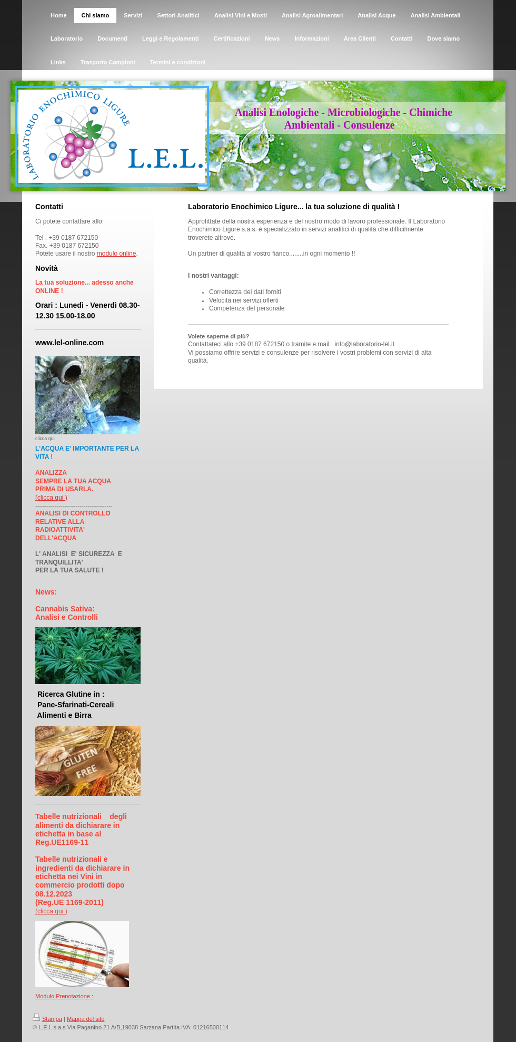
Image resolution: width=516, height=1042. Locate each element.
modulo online (116, 253)
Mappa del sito (86, 1019)
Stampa (47, 1019)
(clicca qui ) (51, 497)
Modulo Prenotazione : (64, 996)
